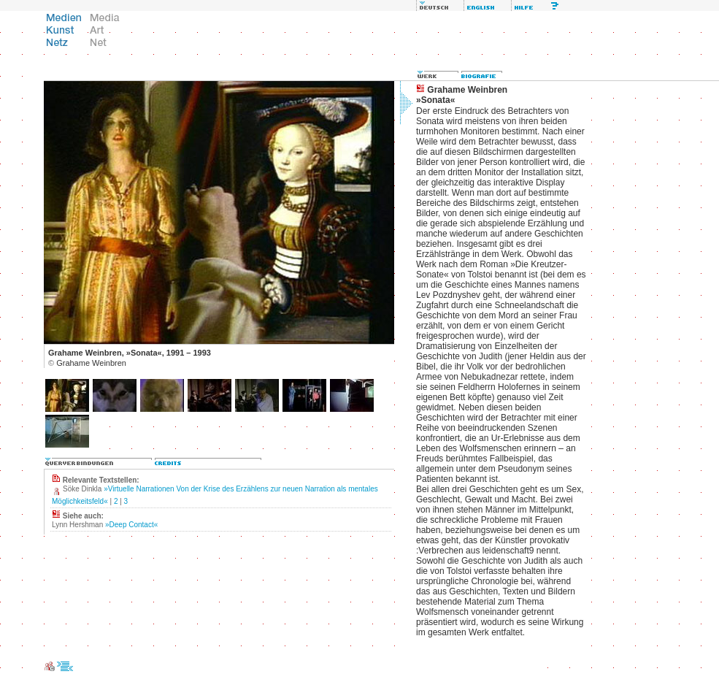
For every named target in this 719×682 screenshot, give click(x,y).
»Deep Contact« (131, 525)
